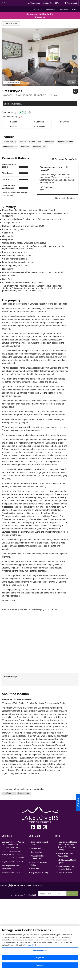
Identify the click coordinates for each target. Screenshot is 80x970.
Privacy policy (36, 848)
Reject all (40, 958)
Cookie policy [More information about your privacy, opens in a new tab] (29, 945)
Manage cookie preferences (37, 857)
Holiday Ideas (50, 9)
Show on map (39, 126)
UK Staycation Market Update (67, 861)
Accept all (40, 965)
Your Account (71, 3)
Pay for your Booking (39, 872)
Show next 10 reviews (65, 198)
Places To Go (37, 9)
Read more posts (65, 873)
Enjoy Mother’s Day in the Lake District (67, 867)
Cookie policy (36, 852)
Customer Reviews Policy (39, 863)
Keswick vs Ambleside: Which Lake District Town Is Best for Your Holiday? (67, 846)
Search (74, 893)
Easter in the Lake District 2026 (65, 854)
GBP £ (58, 3)
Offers (74, 9)
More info (35, 869)
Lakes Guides (63, 9)
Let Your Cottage (34, 3)
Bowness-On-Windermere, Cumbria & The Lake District (31, 94)
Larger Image (11, 82)
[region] (40, 947)
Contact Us (47, 3)
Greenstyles (12, 91)
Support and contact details (39, 843)
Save (75, 91)
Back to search (12, 23)
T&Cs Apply (40, 17)
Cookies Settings (40, 950)
